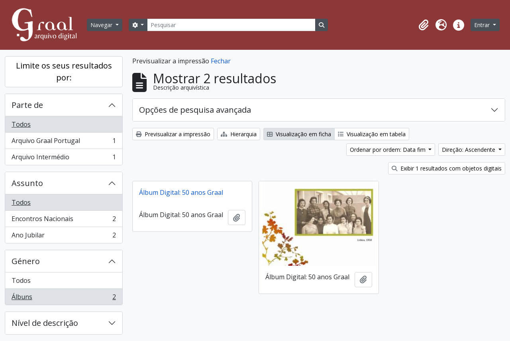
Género (26, 261)
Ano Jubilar (63, 236)
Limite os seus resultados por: (64, 71)
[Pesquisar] (231, 25)
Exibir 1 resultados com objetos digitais (447, 168)
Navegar (102, 25)
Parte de (27, 105)
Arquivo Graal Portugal (63, 142)
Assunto (27, 183)
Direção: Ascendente (469, 149)
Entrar (482, 25)
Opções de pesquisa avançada (195, 109)
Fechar (221, 61)
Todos (21, 124)
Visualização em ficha (299, 134)
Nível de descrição (45, 322)
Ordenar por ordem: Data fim (388, 149)
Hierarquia (239, 134)
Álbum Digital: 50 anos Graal (181, 192)
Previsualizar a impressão (173, 134)
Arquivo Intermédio (63, 158)
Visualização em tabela (372, 134)
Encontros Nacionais (63, 220)
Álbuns (63, 298)
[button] (423, 25)
